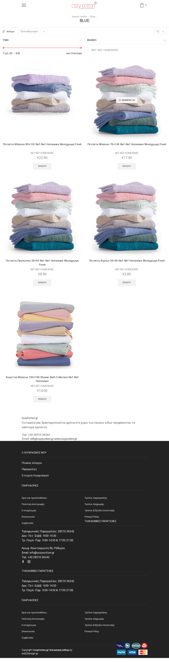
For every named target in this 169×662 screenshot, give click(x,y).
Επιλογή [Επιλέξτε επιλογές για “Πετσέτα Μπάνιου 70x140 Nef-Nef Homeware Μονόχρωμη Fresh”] (127, 167)
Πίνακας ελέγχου (33, 465)
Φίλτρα (9, 31)
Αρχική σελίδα (79, 16)
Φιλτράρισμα (74, 53)
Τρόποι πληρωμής (95, 622)
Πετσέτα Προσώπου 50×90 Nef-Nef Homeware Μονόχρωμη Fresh (42, 263)
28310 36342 (66, 534)
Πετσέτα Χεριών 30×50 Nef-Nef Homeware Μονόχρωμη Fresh (126, 261)
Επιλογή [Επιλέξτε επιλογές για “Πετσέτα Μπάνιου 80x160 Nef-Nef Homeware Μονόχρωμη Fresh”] (42, 167)
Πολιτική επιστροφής (34, 622)
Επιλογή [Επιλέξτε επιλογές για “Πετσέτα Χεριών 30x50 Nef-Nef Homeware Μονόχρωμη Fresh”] (127, 283)
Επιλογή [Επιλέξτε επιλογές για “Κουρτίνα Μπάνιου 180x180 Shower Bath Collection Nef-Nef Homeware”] (42, 401)
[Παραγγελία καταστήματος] (33, 31)
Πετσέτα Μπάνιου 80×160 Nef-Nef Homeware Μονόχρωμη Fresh (42, 146)
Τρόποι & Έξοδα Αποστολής (100, 628)
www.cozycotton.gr (66, 440)
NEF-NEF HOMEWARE (105, 50)
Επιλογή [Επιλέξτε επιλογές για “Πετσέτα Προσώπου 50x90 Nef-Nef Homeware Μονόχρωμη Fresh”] (42, 284)
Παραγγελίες (30, 471)
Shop (93, 16)
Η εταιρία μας (29, 628)
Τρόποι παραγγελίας (96, 615)
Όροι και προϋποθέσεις (35, 615)
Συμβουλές (28, 641)
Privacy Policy (92, 635)
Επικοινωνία (29, 635)
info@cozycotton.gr (42, 440)
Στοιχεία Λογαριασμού (36, 478)
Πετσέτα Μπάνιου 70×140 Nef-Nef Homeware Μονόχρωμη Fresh (126, 146)
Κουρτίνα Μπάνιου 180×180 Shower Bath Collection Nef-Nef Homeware (42, 381)
